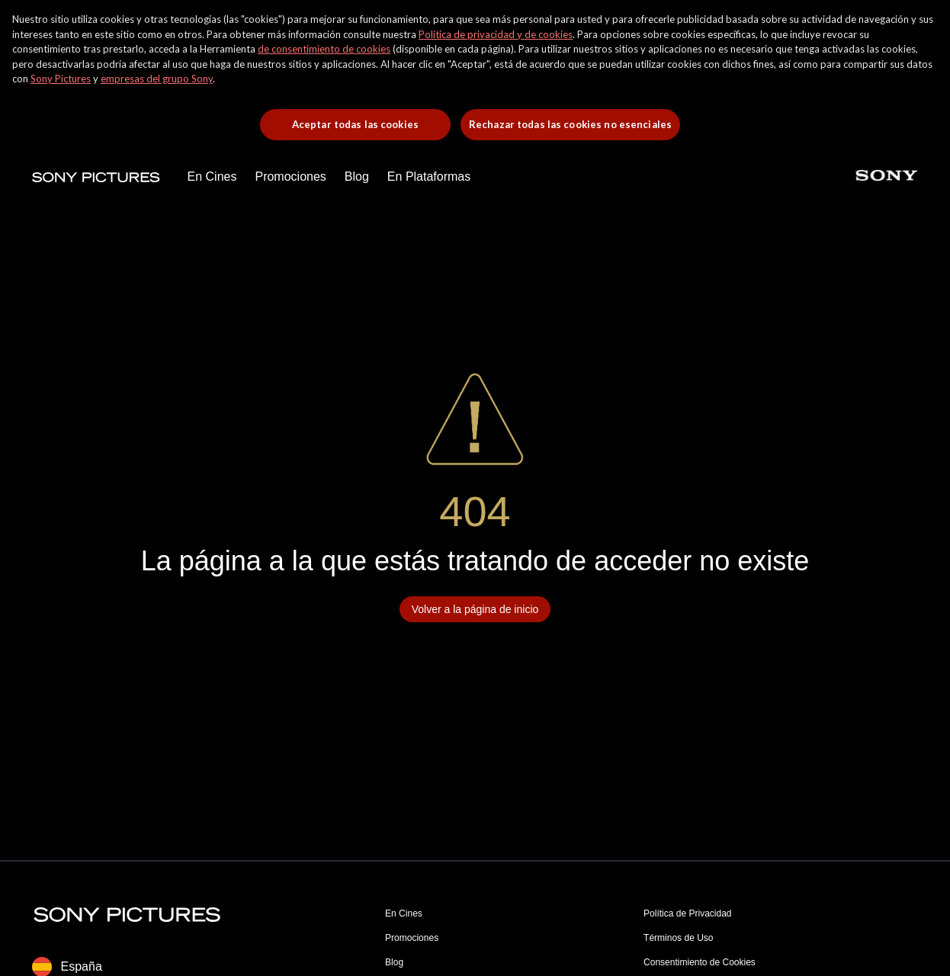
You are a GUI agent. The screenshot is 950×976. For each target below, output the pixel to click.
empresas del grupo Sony (157, 78)
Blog (394, 962)
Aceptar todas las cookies (355, 124)
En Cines (403, 913)
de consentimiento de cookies (324, 49)
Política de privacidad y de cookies (496, 34)
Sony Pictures (60, 78)
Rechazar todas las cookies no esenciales (570, 124)
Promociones (411, 938)
